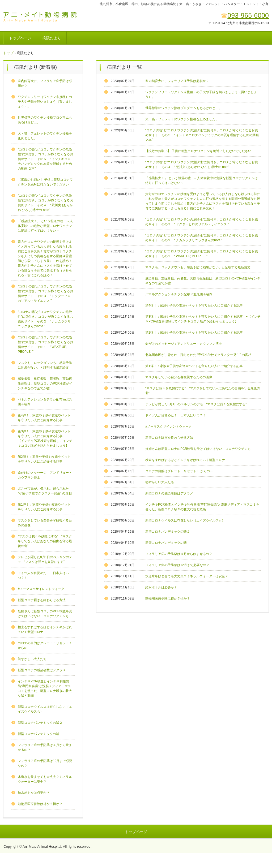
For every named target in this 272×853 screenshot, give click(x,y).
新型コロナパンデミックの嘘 (166, 543)
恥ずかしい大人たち (159, 482)
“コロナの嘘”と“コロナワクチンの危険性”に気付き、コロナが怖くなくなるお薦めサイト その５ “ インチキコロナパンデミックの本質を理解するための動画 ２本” (202, 135)
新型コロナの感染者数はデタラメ (169, 493)
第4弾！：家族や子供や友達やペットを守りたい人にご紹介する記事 (194, 305)
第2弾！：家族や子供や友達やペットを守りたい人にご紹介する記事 (194, 332)
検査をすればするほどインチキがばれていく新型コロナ (185, 460)
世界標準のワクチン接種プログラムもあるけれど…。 (183, 108)
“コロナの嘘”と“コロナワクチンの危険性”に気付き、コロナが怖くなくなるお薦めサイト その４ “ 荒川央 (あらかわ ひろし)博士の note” (45, 203)
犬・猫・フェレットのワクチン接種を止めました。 (182, 119)
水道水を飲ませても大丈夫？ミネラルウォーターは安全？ (186, 576)
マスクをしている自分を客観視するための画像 (178, 377)
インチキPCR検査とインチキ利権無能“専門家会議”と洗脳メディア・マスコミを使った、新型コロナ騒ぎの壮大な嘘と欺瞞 (45, 688)
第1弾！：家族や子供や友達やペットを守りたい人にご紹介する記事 (194, 366)
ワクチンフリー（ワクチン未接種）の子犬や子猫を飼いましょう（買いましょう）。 (45, 101)
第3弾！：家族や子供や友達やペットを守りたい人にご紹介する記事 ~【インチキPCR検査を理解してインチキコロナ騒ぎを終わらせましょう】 (45, 438)
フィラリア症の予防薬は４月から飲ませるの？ (178, 554)
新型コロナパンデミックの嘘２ (167, 531)
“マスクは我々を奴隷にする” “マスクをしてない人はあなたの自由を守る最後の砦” (45, 541)
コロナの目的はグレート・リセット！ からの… (179, 471)
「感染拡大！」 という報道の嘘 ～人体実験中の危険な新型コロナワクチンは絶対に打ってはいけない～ (45, 225)
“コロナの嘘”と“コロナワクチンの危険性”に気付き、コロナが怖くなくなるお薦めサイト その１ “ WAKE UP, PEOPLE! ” (45, 344)
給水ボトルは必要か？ (161, 587)
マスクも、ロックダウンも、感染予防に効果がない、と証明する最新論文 (197, 267)
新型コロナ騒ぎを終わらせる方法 (169, 438)
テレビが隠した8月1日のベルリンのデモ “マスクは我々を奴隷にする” (195, 404)
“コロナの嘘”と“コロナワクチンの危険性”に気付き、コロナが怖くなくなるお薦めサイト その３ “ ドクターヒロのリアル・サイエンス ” (45, 294)
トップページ (20, 38)
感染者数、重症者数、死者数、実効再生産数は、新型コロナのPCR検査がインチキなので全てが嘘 (45, 383)
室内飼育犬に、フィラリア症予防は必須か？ (177, 81)
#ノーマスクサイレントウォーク (168, 426)
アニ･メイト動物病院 (40, 17)
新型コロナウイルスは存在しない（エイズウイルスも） (185, 520)
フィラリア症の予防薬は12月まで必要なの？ (177, 565)
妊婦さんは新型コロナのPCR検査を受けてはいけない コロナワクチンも (198, 449)
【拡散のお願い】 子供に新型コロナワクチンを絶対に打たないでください (198, 151)
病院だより (51, 38)
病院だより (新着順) (35, 67)
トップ (8, 53)
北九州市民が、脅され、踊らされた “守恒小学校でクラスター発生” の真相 (198, 355)
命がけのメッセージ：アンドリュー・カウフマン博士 (183, 344)
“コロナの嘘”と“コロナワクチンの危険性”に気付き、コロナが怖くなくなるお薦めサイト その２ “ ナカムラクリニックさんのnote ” (45, 319)
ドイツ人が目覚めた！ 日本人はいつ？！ (175, 415)
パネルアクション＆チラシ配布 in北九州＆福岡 (178, 294)
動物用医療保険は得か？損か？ (167, 598)
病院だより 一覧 (124, 67)
